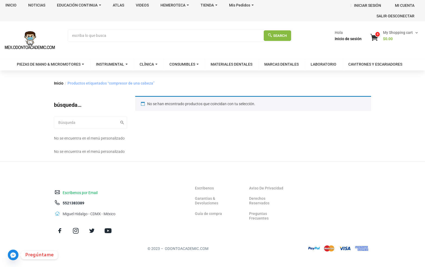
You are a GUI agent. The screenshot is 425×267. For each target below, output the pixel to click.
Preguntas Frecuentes (259, 215)
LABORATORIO (323, 64)
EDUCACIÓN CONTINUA (79, 5)
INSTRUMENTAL (112, 64)
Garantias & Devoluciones (206, 200)
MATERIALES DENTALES (231, 64)
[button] (395, 36)
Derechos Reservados (259, 200)
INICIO (11, 5)
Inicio (58, 83)
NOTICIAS (36, 5)
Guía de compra (208, 213)
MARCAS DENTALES (281, 64)
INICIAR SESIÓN (365, 5)
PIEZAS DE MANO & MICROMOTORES (50, 64)
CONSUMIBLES (184, 64)
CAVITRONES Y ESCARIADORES (375, 64)
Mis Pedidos (241, 5)
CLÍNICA (148, 64)
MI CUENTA (404, 5)
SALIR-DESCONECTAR (395, 16)
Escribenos (204, 188)
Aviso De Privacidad (266, 188)
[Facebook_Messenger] (13, 255)
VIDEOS (142, 5)
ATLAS (118, 5)
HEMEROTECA (174, 5)
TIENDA (209, 5)
